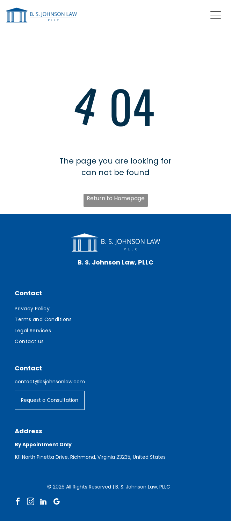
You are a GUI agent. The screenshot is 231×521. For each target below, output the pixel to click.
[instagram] (30, 502)
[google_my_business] (56, 502)
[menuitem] (115, 308)
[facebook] (17, 502)
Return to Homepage (116, 198)
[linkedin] (43, 502)
